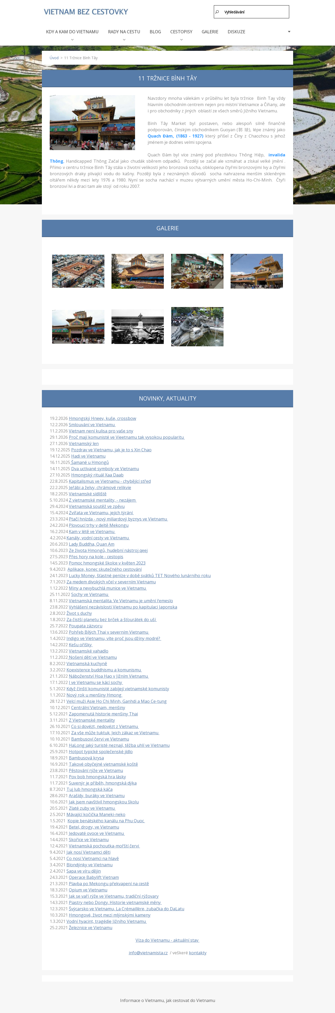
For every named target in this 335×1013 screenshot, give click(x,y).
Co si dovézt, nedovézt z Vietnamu (105, 725)
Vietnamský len (84, 442)
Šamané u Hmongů (89, 461)
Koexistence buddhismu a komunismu (104, 669)
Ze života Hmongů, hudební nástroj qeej (108, 549)
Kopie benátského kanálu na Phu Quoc (106, 820)
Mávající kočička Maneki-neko (95, 813)
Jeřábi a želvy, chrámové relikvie (100, 486)
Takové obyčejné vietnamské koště (103, 763)
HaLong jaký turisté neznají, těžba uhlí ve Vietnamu (119, 744)
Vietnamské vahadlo (88, 650)
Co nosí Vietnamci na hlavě (92, 857)
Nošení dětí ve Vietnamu (92, 656)
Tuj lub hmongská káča (89, 788)
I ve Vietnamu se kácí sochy (96, 681)
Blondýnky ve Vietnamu (89, 864)
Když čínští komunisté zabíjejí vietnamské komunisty (117, 688)
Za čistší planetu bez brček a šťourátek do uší (111, 618)
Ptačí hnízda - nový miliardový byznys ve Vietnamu (118, 518)
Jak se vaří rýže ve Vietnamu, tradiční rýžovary (114, 895)
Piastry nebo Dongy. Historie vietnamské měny (115, 901)
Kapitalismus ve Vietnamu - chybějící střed (110, 480)
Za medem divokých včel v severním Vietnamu (111, 581)
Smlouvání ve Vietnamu (92, 423)
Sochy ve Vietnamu (90, 593)
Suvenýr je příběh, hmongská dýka (103, 782)
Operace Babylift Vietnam (94, 876)
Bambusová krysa (86, 757)
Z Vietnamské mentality (92, 719)
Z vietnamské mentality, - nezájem (103, 499)
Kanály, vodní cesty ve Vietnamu (98, 537)
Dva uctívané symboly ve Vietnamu (105, 467)
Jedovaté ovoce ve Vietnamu (97, 832)
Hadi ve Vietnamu (88, 455)
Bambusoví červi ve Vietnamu (100, 738)
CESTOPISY (181, 33)
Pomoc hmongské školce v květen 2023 (107, 562)
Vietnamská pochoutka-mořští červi (104, 845)
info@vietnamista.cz (148, 952)
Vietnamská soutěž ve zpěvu (97, 505)
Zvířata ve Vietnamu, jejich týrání (101, 511)
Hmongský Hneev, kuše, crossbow (102, 417)
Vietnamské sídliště (88, 493)
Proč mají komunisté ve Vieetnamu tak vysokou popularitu (127, 436)
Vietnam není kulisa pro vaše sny (101, 430)
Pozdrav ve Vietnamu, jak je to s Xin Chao (111, 449)
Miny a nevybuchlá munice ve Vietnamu (108, 587)
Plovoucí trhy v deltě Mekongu (99, 524)
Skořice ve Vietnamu (89, 838)
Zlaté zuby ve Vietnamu (92, 807)
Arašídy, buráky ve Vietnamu (97, 794)
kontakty (197, 952)
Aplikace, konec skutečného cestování (105, 568)
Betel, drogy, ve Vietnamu (94, 826)
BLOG (155, 31)
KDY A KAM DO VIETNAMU (72, 33)
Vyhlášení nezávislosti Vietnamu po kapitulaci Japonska (123, 606)
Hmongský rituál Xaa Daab (97, 474)
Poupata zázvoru (85, 625)
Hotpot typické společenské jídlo (101, 750)
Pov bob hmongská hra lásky (97, 776)
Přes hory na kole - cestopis (96, 555)
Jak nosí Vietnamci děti (88, 851)
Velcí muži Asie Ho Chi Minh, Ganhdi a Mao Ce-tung (116, 700)
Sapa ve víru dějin (83, 870)
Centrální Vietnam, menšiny (98, 706)
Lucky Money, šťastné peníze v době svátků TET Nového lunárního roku (140, 574)
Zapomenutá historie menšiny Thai (103, 713)
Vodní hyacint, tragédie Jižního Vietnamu (106, 920)
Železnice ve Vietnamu (90, 926)
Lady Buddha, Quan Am (91, 543)
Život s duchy (79, 612)
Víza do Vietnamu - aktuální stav (167, 939)
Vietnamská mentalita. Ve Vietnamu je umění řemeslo (121, 600)
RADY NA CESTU (124, 33)
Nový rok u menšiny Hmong (94, 694)
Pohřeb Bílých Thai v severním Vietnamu (109, 631)
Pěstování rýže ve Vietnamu (96, 769)
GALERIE (210, 31)
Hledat (217, 12)
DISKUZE (236, 31)
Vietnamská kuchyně (86, 662)
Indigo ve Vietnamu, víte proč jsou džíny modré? (113, 637)
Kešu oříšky (81, 644)
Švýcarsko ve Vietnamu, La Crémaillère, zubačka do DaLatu (126, 908)
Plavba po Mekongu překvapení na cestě (109, 882)
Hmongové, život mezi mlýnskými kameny (109, 914)
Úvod (54, 56)
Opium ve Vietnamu (88, 889)
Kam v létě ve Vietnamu (92, 530)
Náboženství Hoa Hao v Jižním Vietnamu (109, 675)
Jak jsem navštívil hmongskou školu (104, 801)
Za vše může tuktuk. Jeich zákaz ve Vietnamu (115, 732)
